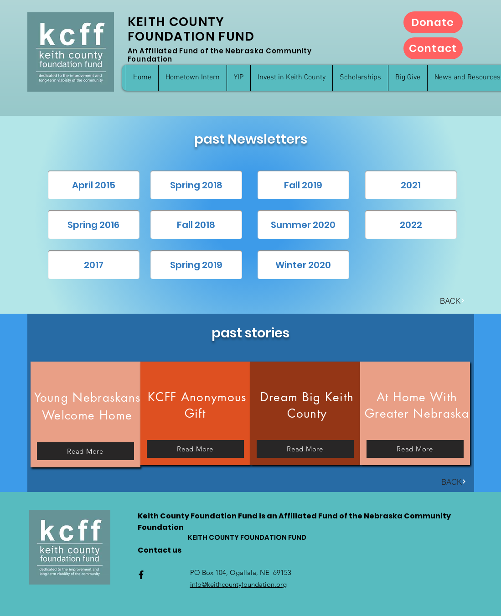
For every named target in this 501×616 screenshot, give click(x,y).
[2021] (411, 185)
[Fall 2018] (196, 224)
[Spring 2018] (196, 185)
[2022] (411, 224)
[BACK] (452, 300)
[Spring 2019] (196, 264)
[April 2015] (93, 185)
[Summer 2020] (303, 224)
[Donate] (433, 22)
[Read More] (85, 451)
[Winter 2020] (303, 264)
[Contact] (433, 48)
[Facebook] (141, 574)
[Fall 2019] (303, 185)
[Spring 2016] (93, 224)
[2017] (93, 264)
